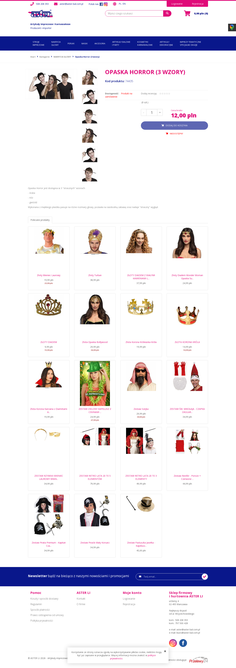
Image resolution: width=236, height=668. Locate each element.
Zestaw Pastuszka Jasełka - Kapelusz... (141, 544)
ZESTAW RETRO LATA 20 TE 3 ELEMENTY (141, 477)
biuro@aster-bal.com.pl (188, 632)
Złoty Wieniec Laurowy (48, 275)
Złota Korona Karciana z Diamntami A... (48, 410)
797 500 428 (181, 623)
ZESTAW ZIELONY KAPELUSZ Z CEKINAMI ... (95, 410)
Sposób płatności (40, 609)
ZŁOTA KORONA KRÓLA (187, 342)
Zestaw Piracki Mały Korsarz (94, 542)
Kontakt (81, 598)
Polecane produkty (40, 219)
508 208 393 (42, 3)
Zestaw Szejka (141, 408)
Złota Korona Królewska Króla (141, 342)
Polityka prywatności (41, 620)
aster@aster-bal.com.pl (71, 3)
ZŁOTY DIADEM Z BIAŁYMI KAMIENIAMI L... (141, 277)
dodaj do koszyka (177, 125)
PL (120, 3)
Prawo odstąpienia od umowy (47, 615)
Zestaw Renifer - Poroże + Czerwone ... (187, 477)
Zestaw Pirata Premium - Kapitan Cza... (49, 544)
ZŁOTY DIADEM (48, 342)
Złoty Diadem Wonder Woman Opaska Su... (187, 277)
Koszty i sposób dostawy (44, 598)
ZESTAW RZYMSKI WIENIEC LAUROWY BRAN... (48, 477)
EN (124, 3)
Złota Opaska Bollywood (95, 342)
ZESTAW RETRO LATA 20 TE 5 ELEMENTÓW (95, 477)
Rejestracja (197, 3)
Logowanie (177, 3)
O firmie (81, 604)
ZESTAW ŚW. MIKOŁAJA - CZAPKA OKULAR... (187, 410)
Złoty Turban (95, 275)
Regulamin (36, 604)
